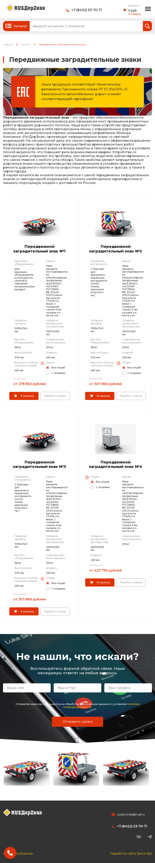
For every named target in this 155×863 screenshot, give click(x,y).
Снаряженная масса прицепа (55, 341)
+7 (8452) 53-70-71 (86, 10)
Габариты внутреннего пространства (55, 323)
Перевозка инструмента (99, 263)
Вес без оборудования (24, 341)
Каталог (26, 44)
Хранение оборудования (24, 263)
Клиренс (51, 352)
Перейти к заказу (55, 395)
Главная (8, 44)
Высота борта (23, 352)
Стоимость (20, 378)
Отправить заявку (77, 721)
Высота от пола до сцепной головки (26, 364)
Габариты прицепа (21, 322)
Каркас (50, 261)
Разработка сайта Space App (131, 853)
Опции (50, 362)
